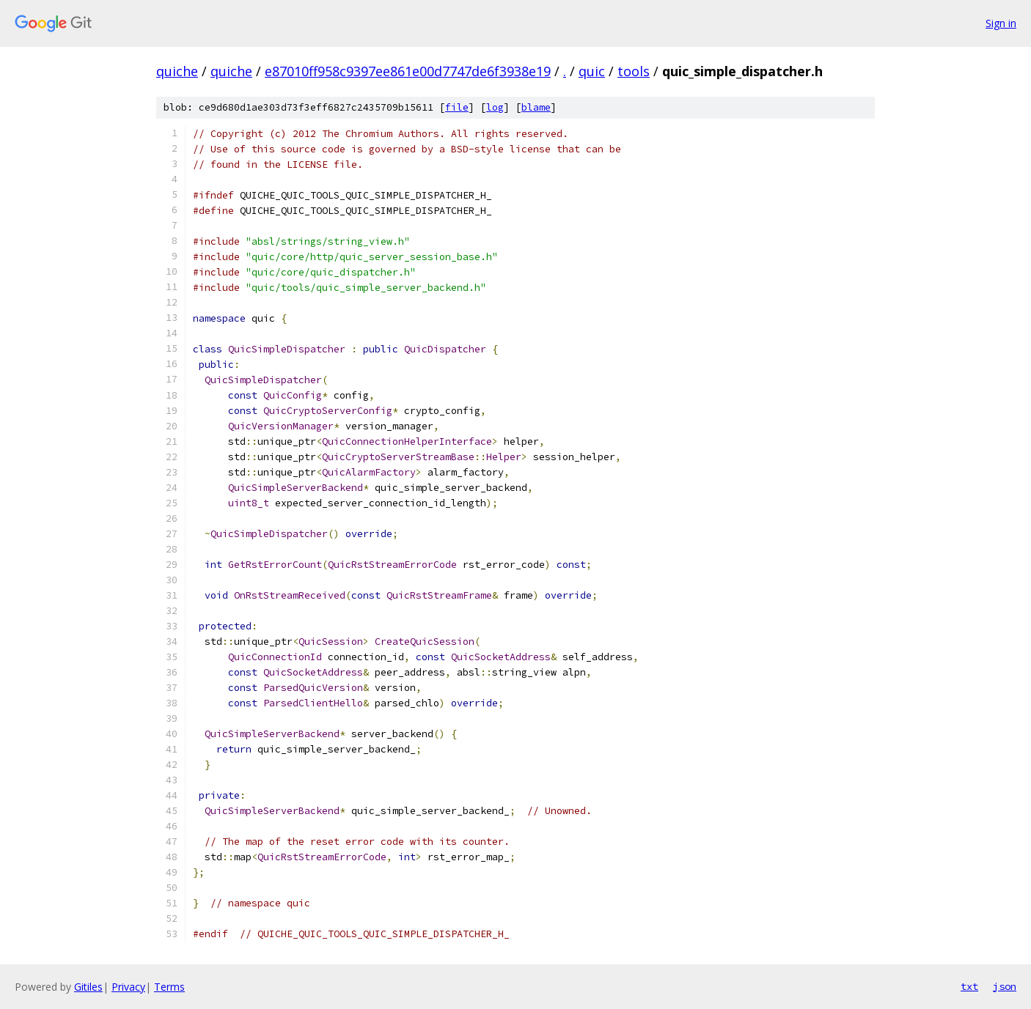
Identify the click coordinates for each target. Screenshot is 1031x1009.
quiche (177, 71)
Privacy (128, 987)
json (1004, 986)
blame (536, 107)
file (457, 107)
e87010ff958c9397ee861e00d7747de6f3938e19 (408, 71)
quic (592, 71)
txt (969, 986)
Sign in (1001, 23)
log (495, 107)
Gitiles (88, 987)
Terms (169, 987)
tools (633, 71)
